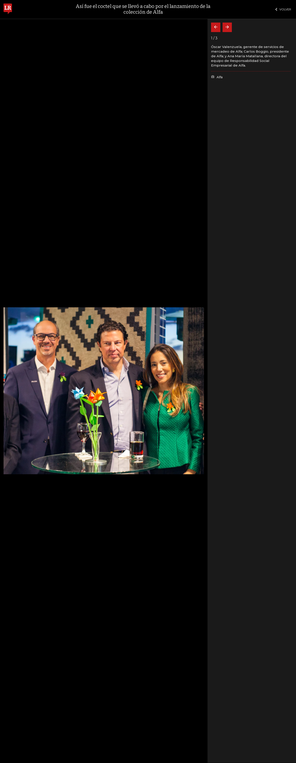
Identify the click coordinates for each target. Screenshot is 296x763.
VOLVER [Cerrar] (283, 9)
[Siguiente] (227, 27)
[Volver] (215, 27)
